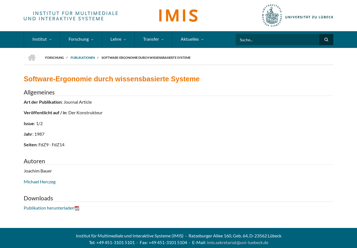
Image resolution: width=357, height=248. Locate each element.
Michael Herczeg (40, 181)
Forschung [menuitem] (79, 39)
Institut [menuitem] (39, 39)
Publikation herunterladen (51, 207)
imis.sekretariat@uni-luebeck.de (237, 242)
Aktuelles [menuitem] (190, 39)
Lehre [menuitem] (115, 39)
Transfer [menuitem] (151, 39)
